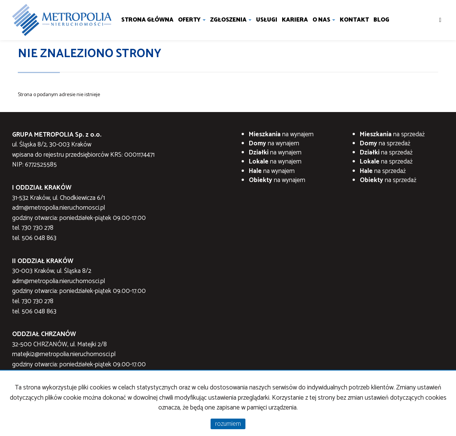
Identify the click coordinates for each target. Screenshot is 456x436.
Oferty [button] (192, 20)
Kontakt (354, 20)
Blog (381, 20)
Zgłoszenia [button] (230, 20)
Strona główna (147, 20)
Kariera (295, 20)
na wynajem (281, 134)
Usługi (266, 20)
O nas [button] (323, 20)
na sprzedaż (392, 134)
